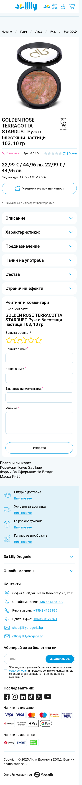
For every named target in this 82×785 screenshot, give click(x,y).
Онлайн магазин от (29, 775)
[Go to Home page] (26, 6)
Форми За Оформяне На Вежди (26, 472)
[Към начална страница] (7, 32)
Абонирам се (60, 659)
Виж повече (23, 498)
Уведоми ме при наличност (39, 188)
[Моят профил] (62, 6)
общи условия (18, 670)
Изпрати (39, 448)
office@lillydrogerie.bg (28, 636)
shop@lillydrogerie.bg (27, 627)
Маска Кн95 (10, 476)
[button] (63, 124)
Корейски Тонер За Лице (21, 467)
